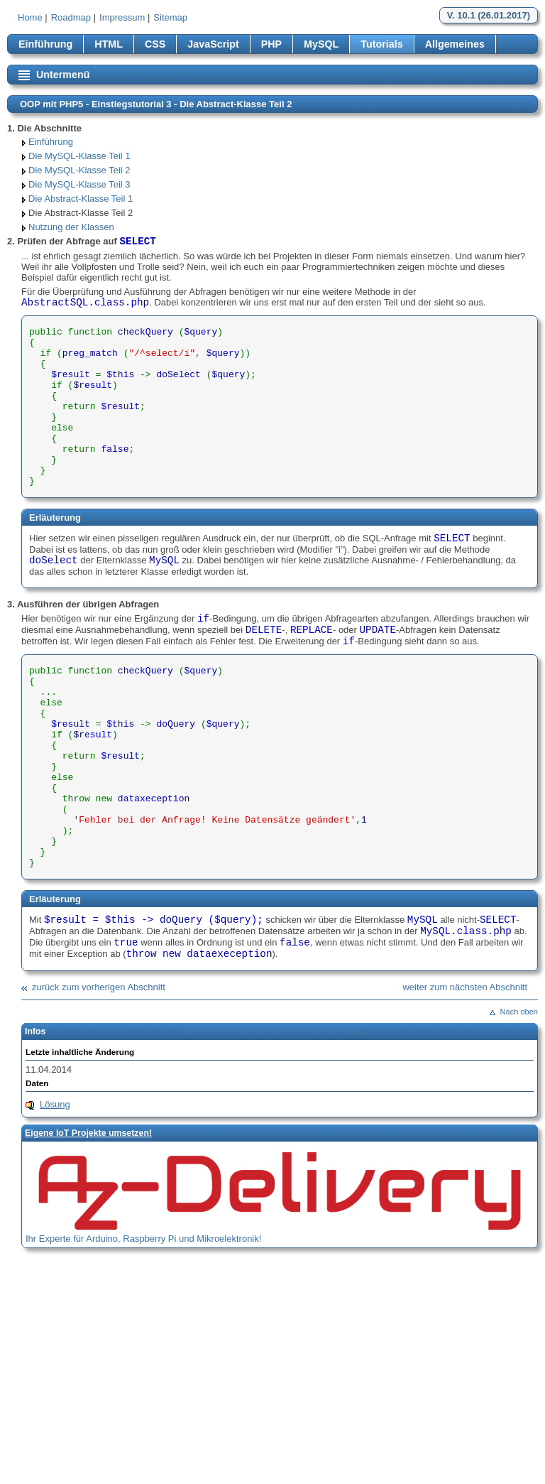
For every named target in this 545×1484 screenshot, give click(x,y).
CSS (155, 44)
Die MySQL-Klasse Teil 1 (79, 156)
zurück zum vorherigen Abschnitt (98, 987)
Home (30, 17)
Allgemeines (455, 44)
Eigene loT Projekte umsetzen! (88, 1133)
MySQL (321, 44)
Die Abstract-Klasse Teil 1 (80, 198)
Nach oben (519, 1011)
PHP (271, 44)
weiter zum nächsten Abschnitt (464, 987)
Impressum (122, 17)
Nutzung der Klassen (71, 227)
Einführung (45, 44)
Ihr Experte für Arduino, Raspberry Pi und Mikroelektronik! (143, 1238)
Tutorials (381, 44)
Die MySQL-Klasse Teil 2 (79, 170)
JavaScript (212, 44)
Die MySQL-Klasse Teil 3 (79, 184)
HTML (108, 44)
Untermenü (62, 74)
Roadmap (71, 17)
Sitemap (170, 17)
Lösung (55, 1104)
